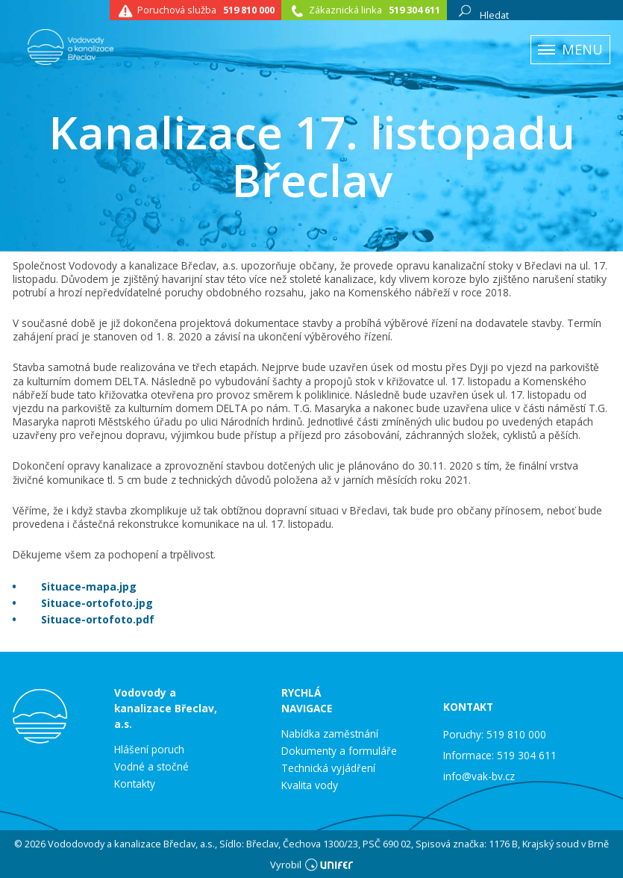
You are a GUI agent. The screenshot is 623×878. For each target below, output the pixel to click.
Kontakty (134, 784)
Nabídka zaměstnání (329, 734)
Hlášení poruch (149, 749)
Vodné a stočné (151, 766)
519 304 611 (414, 9)
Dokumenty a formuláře (339, 751)
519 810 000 (249, 9)
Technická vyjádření (328, 768)
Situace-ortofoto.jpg (97, 603)
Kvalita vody (309, 785)
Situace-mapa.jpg (89, 586)
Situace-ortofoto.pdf (97, 619)
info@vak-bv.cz (479, 776)
